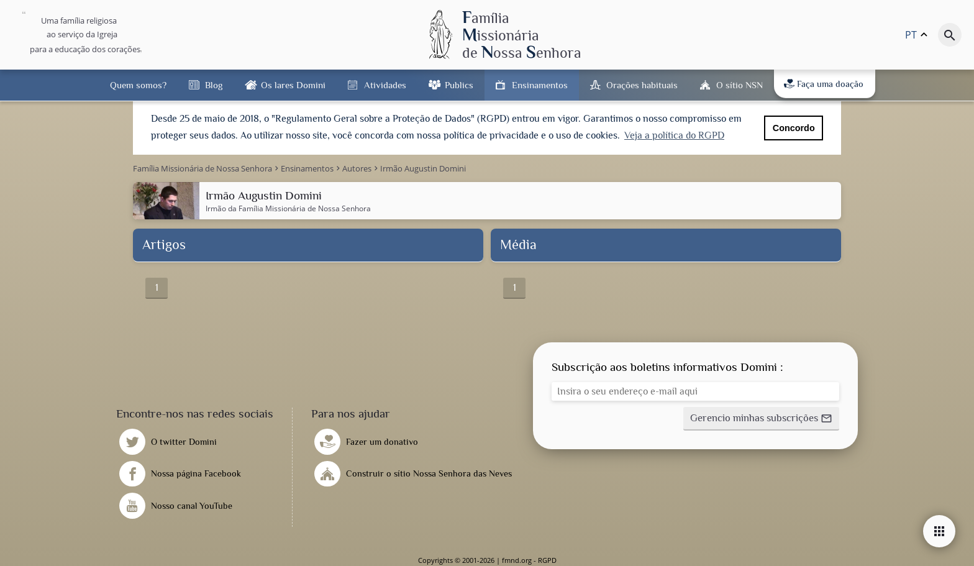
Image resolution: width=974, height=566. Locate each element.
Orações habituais (642, 85)
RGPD (547, 559)
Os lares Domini (293, 85)
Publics (459, 85)
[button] (761, 418)
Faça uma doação (823, 84)
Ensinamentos (540, 85)
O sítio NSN (739, 85)
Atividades (385, 85)
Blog (213, 85)
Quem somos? (138, 85)
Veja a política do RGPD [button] (674, 135)
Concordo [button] (794, 128)
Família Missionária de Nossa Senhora (305, 208)
